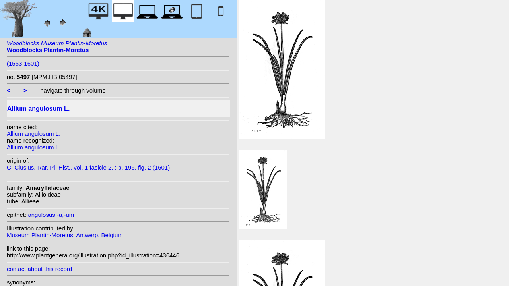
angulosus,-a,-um (51, 214)
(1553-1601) (23, 63)
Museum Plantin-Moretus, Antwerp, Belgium (65, 235)
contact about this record (39, 268)
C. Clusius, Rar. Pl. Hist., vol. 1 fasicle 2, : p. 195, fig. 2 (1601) (88, 167)
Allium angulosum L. (33, 133)
